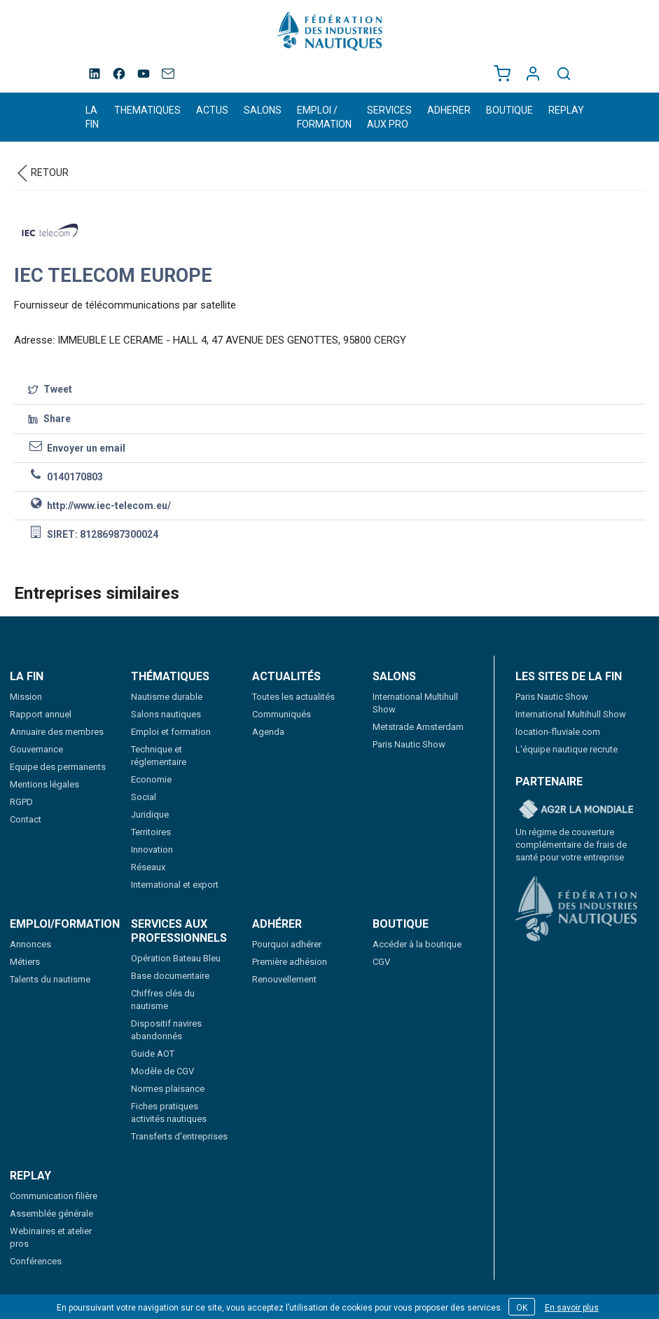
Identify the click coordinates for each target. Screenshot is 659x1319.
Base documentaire (170, 975)
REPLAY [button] (566, 110)
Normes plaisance (167, 1088)
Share (49, 419)
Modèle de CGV (162, 1071)
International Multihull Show (570, 714)
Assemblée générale (51, 1213)
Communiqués (281, 714)
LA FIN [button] (92, 117)
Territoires (151, 832)
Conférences (36, 1261)
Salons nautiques (166, 714)
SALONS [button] (263, 110)
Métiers (25, 961)
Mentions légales (44, 784)
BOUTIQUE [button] (509, 110)
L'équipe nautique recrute (566, 749)
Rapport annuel (40, 714)
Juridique (150, 814)
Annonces (30, 944)
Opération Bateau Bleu (176, 958)
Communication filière (53, 1196)
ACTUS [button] (212, 110)
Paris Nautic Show (409, 744)
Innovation (152, 849)
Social (143, 797)
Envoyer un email (76, 447)
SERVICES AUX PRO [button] (389, 117)
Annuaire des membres (57, 731)
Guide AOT (152, 1053)
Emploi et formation (171, 731)
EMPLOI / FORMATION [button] (324, 117)
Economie (151, 779)
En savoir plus (572, 1308)
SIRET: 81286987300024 (93, 533)
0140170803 (65, 475)
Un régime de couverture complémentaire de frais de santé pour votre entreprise (571, 845)
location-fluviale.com (557, 731)
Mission (26, 696)
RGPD (21, 802)
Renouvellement (284, 979)
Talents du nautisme (50, 979)
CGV (381, 961)
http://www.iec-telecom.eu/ (99, 504)
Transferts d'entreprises (179, 1136)
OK (521, 1308)
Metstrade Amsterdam (418, 727)
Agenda (268, 731)
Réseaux (148, 867)
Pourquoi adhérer (286, 944)
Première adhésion (289, 961)
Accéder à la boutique (417, 944)
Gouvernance (36, 749)
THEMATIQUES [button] (147, 110)
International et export (174, 884)
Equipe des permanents (58, 767)
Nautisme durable (166, 696)
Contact (25, 819)
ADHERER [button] (449, 110)
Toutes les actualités (293, 696)
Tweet (50, 390)
